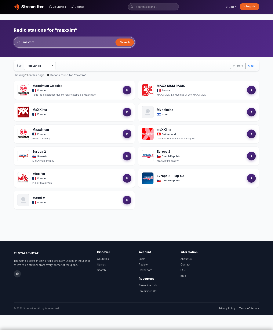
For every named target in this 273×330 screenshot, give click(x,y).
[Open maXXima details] (148, 134)
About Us (186, 258)
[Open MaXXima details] (23, 112)
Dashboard (145, 270)
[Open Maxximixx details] (148, 112)
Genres (77, 6)
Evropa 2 (163, 151)
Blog (183, 275)
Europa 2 (39, 151)
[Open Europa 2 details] (23, 156)
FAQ (183, 270)
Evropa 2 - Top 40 (170, 176)
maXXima (164, 129)
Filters (238, 66)
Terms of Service (249, 308)
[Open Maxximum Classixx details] (23, 90)
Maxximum (40, 129)
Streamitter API (148, 291)
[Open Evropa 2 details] (148, 156)
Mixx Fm (38, 174)
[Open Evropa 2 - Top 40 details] (148, 178)
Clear (251, 65)
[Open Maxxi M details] (23, 200)
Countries (57, 6)
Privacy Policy (227, 308)
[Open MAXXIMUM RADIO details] (148, 90)
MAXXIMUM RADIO (171, 86)
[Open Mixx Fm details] (23, 178)
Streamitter (26, 253)
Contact (185, 264)
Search (125, 42)
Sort (19, 65)
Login (230, 6)
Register (249, 6)
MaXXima (39, 110)
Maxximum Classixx (47, 86)
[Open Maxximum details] (23, 134)
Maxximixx (165, 110)
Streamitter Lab (148, 285)
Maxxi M (38, 198)
